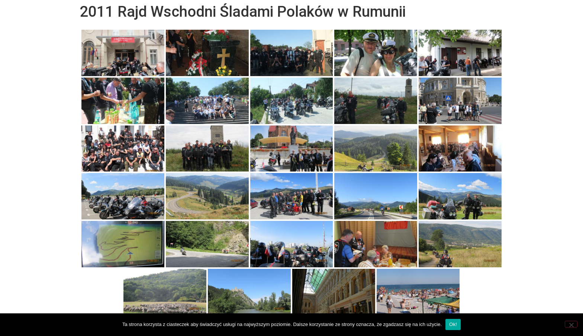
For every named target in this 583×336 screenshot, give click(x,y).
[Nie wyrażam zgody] (571, 324)
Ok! (453, 324)
